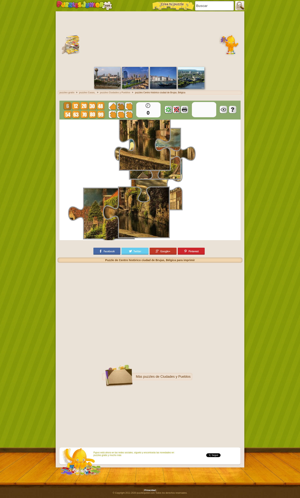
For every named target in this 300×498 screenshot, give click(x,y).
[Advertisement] (150, 38)
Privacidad (150, 490)
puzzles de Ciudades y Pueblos (167, 376)
